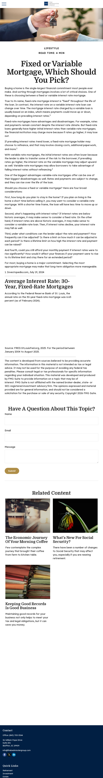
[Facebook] (4, 754)
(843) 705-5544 (16, 735)
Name (8, 414)
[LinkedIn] (14, 754)
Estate (5, 776)
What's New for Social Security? (73, 540)
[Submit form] (12, 471)
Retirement (7, 770)
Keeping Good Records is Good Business (25, 606)
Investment (8, 773)
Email (8, 430)
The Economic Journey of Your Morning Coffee (26, 540)
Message (10, 446)
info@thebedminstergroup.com (17, 750)
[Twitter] (9, 754)
